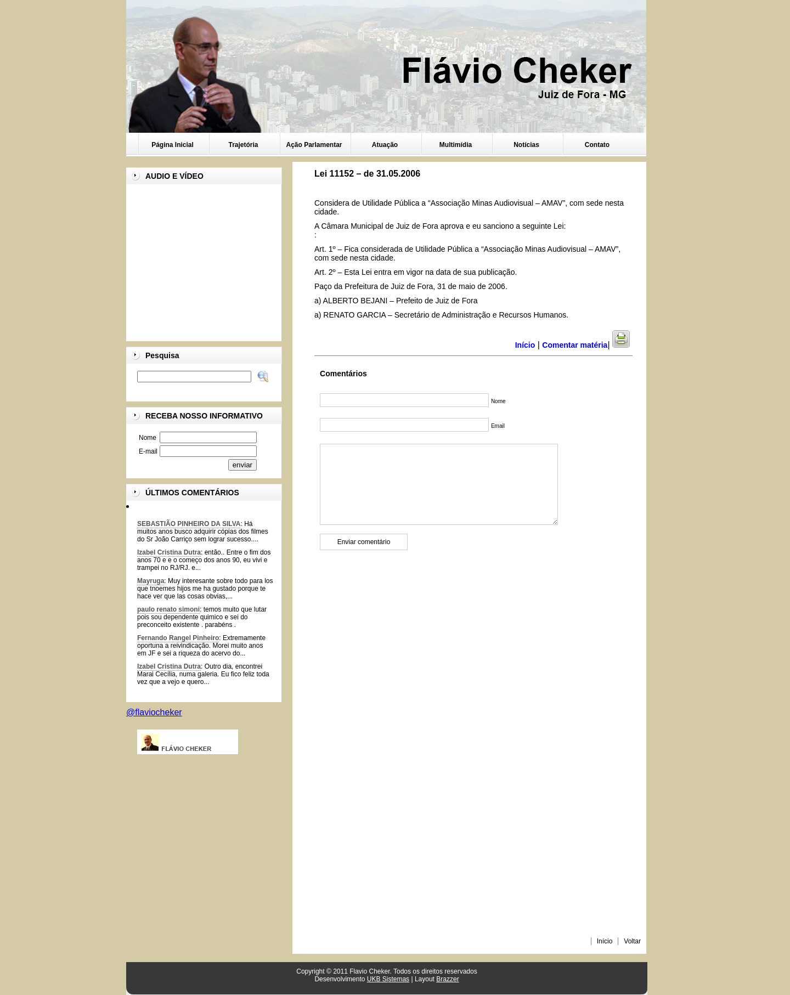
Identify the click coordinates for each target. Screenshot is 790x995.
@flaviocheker (154, 712)
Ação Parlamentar (314, 145)
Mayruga (150, 581)
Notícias (526, 145)
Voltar (632, 941)
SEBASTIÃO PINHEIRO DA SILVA (188, 524)
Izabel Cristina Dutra (169, 552)
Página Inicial (172, 145)
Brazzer (447, 979)
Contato (597, 145)
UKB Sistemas (388, 979)
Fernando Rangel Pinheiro (178, 638)
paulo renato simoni (168, 609)
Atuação (385, 145)
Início (605, 941)
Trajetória (243, 145)
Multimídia (455, 145)
